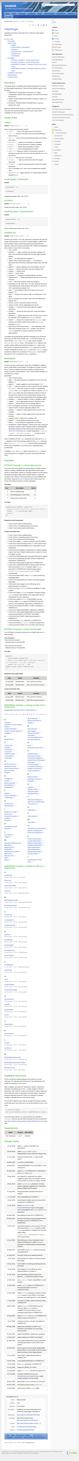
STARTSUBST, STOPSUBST (20, 47)
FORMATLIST (15, 54)
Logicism (7, 837)
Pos (7, 488)
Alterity (6, 727)
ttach (13, 1435)
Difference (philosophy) (35, 843)
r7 (41, 1435)
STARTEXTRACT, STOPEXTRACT (22, 51)
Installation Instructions (15, 73)
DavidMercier (8, 940)
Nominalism (31, 735)
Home (7, 13)
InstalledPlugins (57, 79)
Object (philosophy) (34, 849)
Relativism (31, 781)
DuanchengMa (9, 955)
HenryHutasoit (8, 1009)
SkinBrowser (56, 76)
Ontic (29, 745)
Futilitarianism (8, 797)
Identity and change (10, 812)
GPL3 (6, 979)
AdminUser (21, 877)
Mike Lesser (8, 853)
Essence (7, 781)
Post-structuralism (33, 764)
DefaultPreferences (58, 99)
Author (20, 678)
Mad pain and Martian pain (12, 843)
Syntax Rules (12, 43)
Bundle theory (8, 739)
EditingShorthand (57, 60)
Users (55, 30)
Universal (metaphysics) (35, 832)
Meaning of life (9, 847)
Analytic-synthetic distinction (13, 731)
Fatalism (7, 793)
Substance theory (33, 793)
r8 (38, 1435)
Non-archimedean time (35, 737)
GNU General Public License (29, 1423)
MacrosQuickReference (59, 65)
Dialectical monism (10, 766)
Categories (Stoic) (33, 791)
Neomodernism (32, 729)
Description (11, 41)
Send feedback (34, 1453)
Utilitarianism (32, 810)
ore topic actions (39, 1437)
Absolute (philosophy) (34, 839)
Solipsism (31, 787)
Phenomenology (33, 754)
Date (9, 678)
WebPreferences (57, 102)
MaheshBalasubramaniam (12, 1057)
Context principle (9, 754)
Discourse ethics (9, 770)
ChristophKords (9, 920)
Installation (31, 13)
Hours (33, 488)
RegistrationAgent (23, 893)
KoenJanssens (9, 1033)
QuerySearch (56, 70)
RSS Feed (56, 47)
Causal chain (8, 745)
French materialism (10, 795)
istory (27, 1435)
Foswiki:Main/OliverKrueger (26, 1207)
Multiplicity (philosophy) (35, 845)
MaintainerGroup (9, 1067)
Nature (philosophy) (34, 847)
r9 (35, 1435)
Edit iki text (28, 1437)
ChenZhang (8, 915)
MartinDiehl (21, 1070)
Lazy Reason (8, 835)
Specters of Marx (33, 789)
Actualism (7, 722)
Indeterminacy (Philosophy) (36, 760)
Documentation (49, 13)
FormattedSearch (57, 68)
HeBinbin (7, 1004)
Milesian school (9, 856)
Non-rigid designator (34, 739)
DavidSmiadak (8, 945)
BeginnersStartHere (58, 57)
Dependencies (12, 75)
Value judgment (32, 816)
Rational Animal (32, 777)
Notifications (57, 44)
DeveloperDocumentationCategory (63, 114)
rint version (20, 1435)
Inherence (7, 820)
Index (55, 36)
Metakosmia (8, 849)
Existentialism (8, 787)
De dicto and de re (10, 764)
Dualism (6, 772)
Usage (40, 13)
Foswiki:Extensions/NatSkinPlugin (27, 1376)
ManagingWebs (57, 94)
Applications (57, 130)
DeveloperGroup (9, 950)
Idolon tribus (8, 814)
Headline (36, 678)
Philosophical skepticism (35, 758)
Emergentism (8, 779)
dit (8, 1435)
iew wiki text (18, 1437)
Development (61, 13)
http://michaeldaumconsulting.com (27, 1420)
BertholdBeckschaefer (11, 900)
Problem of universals (34, 768)
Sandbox (56, 158)
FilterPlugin (30, 21)
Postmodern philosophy (35, 766)
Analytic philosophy (10, 729)
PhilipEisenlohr (23, 952)
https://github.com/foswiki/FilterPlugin (28, 1415)
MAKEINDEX (15, 56)
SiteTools (55, 97)
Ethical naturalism (10, 783)
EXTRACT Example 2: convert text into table (25, 62)
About (14, 13)
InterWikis (55, 91)
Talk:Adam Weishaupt (34, 799)
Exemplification (9, 785)
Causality (7, 747)
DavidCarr (7, 934)
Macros (54, 62)
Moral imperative (33, 718)
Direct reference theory (11, 768)
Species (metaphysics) (35, 830)
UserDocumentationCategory (61, 117)
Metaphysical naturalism (11, 851)
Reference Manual (57, 86)
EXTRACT (14, 49)
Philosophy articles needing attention (24, 710)
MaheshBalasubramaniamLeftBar (14, 1062)
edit (17, 1396)
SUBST (13, 45)
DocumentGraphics (58, 73)
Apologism (7, 733)
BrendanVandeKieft (10, 905)
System (22, 21)
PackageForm (11, 1396)
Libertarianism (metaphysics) (36, 828)
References (71, 13)
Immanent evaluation (10, 816)
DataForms (18, 479)
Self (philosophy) (33, 853)
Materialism (8, 845)
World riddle (31, 822)
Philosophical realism (34, 756)
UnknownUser (22, 882)
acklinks (10, 1437)
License (6, 1043)
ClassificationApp (59, 133)
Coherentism (8, 749)
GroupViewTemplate (10, 990)
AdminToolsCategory (58, 88)
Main (54, 153)
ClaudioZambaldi (9, 925)
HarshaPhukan (9, 999)
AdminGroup (8, 875)
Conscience (8, 752)
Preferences (57, 50)
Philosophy (31, 762)
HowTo (6, 1015)
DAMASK (15, 21)
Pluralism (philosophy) (34, 851)
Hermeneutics (8, 804)
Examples (9, 17)
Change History (13, 77)
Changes (56, 41)
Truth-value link (32, 804)
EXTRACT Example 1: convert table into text (25, 60)
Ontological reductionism (35, 748)
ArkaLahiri (7, 891)
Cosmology (7, 758)
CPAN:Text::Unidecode (16, 431)
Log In (54, 22)
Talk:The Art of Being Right (36, 802)
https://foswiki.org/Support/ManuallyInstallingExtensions (24, 1121)
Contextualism (8, 756)
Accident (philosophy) (34, 841)
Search (55, 39)
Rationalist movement (34, 779)
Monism (6, 860)
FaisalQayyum (8, 965)
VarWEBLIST (32, 1318)
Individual (7, 818)
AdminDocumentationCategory (61, 109)
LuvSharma (8, 1048)
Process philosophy (34, 771)
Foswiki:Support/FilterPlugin (25, 1430)
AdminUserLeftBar (10, 885)
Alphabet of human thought (12, 724)
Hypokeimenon (9, 806)
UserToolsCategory (58, 120)
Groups (55, 33)
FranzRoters (8, 970)
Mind (6, 858)
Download (22, 13)
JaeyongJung (8, 1024)
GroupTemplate (9, 984)
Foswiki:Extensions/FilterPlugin (26, 1426)
